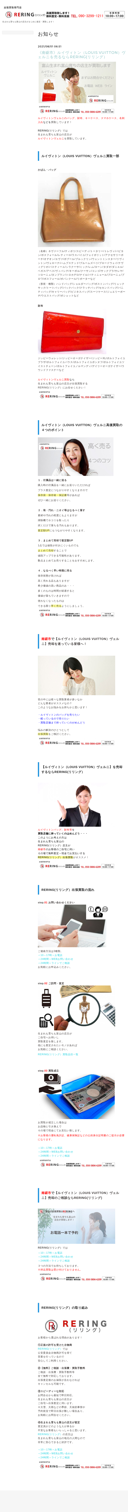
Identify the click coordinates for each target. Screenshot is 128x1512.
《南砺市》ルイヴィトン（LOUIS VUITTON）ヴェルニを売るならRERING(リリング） (82, 54)
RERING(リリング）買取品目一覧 (58, 1054)
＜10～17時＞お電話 (50, 955)
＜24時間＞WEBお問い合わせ (55, 959)
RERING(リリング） (50, 1348)
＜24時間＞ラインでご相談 (54, 963)
